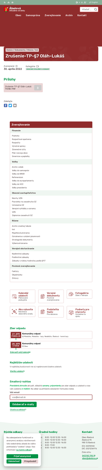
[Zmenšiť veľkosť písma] (79, 2)
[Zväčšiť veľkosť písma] (85, 2)
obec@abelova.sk (90, 431)
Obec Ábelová (91, 461)
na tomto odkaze (22, 450)
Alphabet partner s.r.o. (87, 458)
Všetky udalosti (17, 344)
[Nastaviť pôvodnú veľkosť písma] (82, 2)
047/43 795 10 (88, 429)
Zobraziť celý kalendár (20, 325)
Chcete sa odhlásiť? (18, 383)
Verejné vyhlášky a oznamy (37, 42)
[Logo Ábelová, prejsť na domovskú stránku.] (14, 9)
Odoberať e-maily (23, 377)
